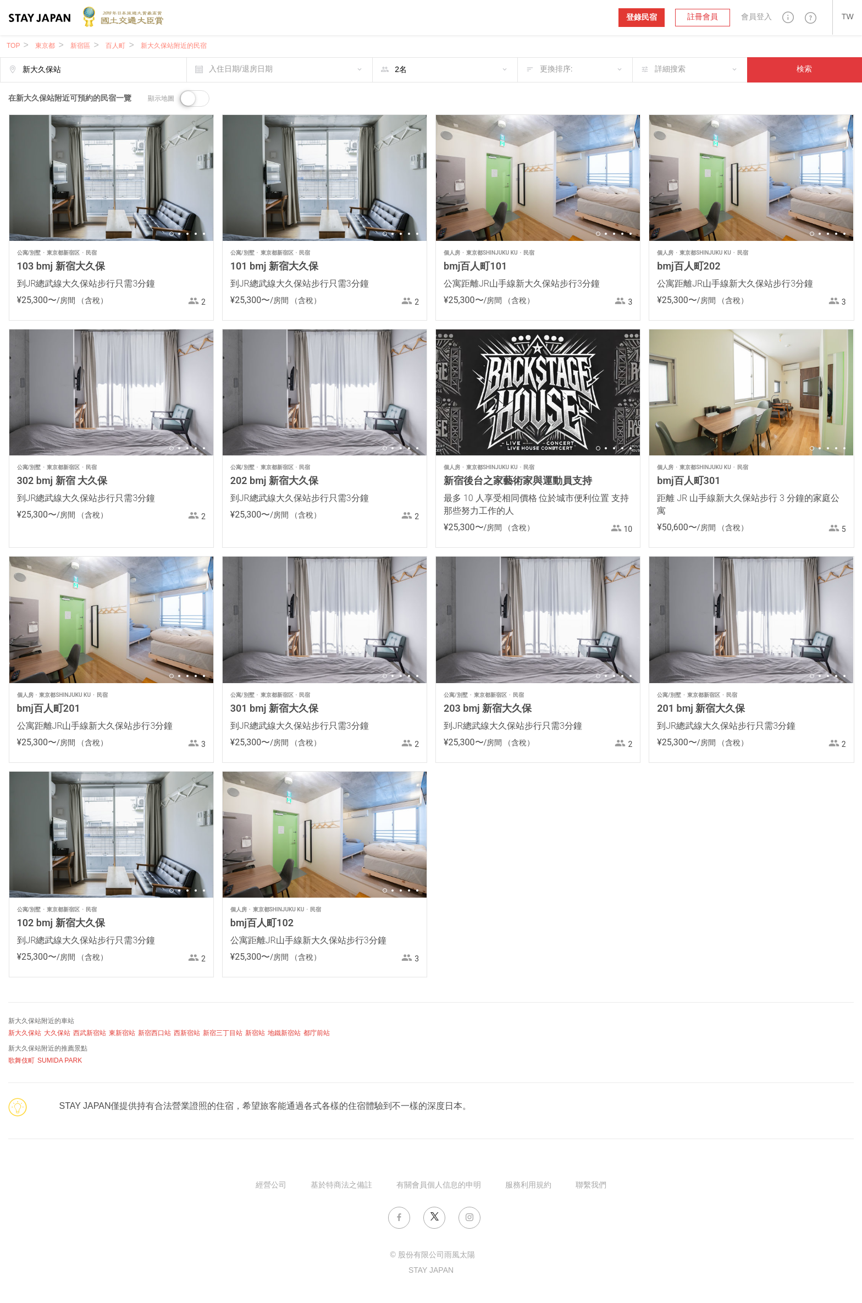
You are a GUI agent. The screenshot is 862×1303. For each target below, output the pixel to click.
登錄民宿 (641, 17)
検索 (804, 69)
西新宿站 (187, 1033)
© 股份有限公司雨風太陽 (432, 1255)
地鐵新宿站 (284, 1033)
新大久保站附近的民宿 (174, 46)
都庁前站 (316, 1033)
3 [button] (187, 234)
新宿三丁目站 (222, 1033)
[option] (111, 178)
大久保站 (57, 1033)
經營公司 (271, 1185)
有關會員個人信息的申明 (438, 1185)
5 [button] (204, 234)
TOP (13, 46)
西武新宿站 (89, 1033)
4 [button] (196, 234)
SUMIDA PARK (59, 1060)
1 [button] (171, 234)
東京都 (45, 46)
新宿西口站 (154, 1033)
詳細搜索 (670, 69)
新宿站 (255, 1033)
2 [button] (179, 234)
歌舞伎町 (21, 1060)
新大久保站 (24, 1033)
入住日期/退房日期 (241, 69)
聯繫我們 (591, 1185)
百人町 (115, 46)
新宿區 (80, 46)
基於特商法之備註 (341, 1185)
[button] (788, 17)
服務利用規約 (528, 1185)
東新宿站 (122, 1033)
